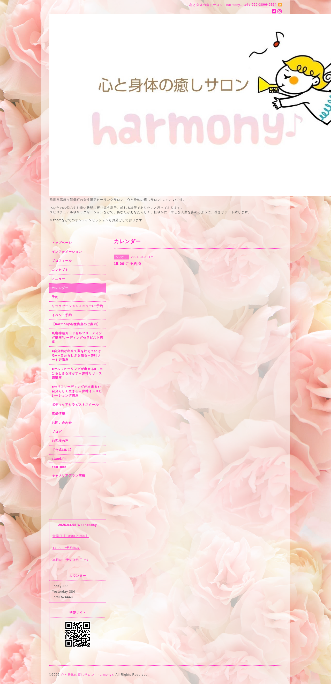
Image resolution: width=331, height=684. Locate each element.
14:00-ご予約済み (66, 548)
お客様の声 (60, 441)
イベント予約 (62, 315)
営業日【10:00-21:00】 (70, 536)
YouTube (59, 467)
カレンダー (60, 288)
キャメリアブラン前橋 (68, 475)
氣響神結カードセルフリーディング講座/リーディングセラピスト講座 (77, 337)
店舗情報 (58, 413)
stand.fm (59, 458)
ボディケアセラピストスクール (75, 404)
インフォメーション (67, 252)
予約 (55, 297)
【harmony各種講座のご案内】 (76, 324)
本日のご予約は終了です (70, 560)
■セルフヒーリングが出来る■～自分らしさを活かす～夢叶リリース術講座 (77, 373)
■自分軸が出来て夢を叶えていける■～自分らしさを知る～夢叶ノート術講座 (76, 355)
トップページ (62, 242)
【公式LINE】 (62, 450)
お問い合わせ (62, 423)
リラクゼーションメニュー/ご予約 (77, 306)
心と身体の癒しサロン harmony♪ (87, 674)
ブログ (57, 432)
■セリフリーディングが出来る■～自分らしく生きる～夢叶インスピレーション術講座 (77, 391)
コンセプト (60, 270)
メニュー (58, 279)
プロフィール (62, 261)
